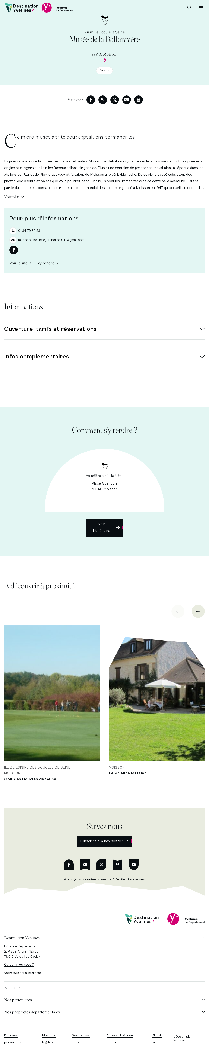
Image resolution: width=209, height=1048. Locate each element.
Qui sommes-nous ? (19, 964)
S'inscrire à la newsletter (101, 841)
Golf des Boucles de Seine (30, 779)
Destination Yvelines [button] (22, 937)
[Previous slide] (177, 611)
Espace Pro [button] (13, 987)
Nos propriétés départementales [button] (32, 1011)
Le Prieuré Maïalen (128, 773)
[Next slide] (198, 611)
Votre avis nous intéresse (23, 973)
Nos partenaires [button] (18, 999)
